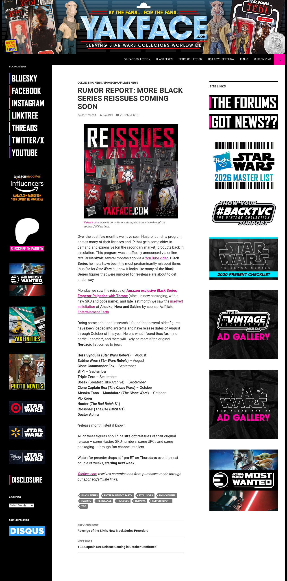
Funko (244, 59)
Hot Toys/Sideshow (221, 59)
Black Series (164, 59)
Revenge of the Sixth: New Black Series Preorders (131, 527)
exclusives (146, 495)
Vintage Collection (137, 59)
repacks (140, 500)
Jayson (108, 115)
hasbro (86, 500)
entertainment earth (118, 495)
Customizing (262, 59)
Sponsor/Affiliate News (120, 82)
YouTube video (156, 258)
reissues (123, 500)
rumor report (161, 500)
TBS (83, 506)
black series (89, 495)
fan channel (167, 495)
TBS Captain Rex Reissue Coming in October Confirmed (131, 544)
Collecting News (90, 82)
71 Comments (129, 115)
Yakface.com (91, 222)
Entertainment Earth (93, 312)
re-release (104, 500)
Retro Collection (190, 59)
